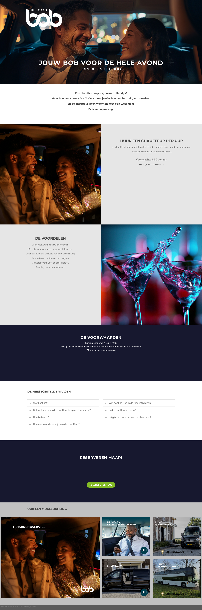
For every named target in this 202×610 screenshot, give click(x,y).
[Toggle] (30, 403)
